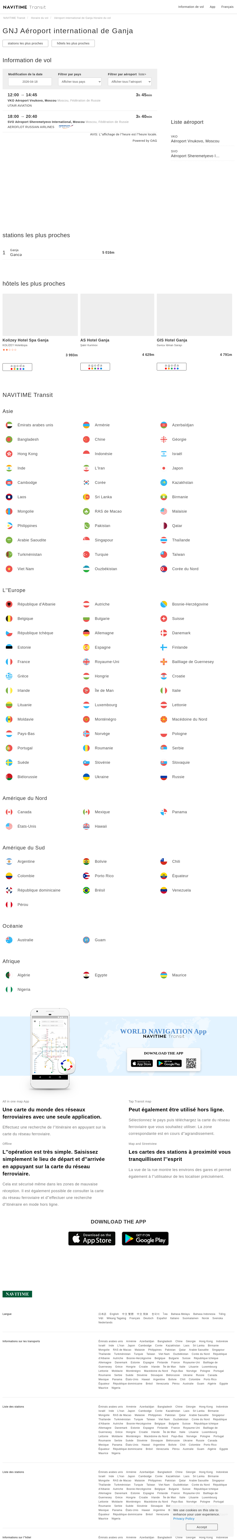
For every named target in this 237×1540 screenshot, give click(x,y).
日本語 (102, 1314)
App (212, 6)
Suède (129, 1375)
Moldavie (117, 1370)
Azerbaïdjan (146, 1341)
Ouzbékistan (180, 1354)
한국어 (156, 1314)
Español (162, 1318)
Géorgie (191, 1341)
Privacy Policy (183, 1518)
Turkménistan (122, 1354)
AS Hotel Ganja (94, 340)
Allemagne (104, 1362)
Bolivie (172, 1379)
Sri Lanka (198, 1345)
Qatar (182, 1349)
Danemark (121, 1362)
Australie (188, 1383)
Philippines (155, 1349)
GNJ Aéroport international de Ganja (68, 31)
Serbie (118, 1375)
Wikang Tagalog (116, 1318)
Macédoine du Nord (156, 1370)
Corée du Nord (201, 1354)
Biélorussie (173, 1375)
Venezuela (162, 1383)
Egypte (223, 1383)
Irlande (155, 1366)
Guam (200, 1383)
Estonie (135, 1362)
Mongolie (104, 1349)
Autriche (118, 1358)
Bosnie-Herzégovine (139, 1358)
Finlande (162, 1362)
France (175, 1362)
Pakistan (170, 1349)
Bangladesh (165, 1341)
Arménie (131, 1341)
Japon (131, 1345)
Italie (182, 1366)
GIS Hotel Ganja (172, 340)
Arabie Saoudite (199, 1349)
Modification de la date (25, 74)
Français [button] (227, 6)
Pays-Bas (177, 1370)
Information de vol (191, 6)
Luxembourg (209, 1366)
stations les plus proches (25, 43)
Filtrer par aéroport (127, 74)
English (114, 1314)
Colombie (194, 1379)
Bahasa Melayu (180, 1314)
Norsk (205, 1318)
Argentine (159, 1379)
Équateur (104, 1383)
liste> (142, 74)
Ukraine (188, 1375)
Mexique (103, 1379)
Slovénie (142, 1375)
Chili (182, 1379)
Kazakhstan (173, 1345)
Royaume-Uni (191, 1362)
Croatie (143, 1366)
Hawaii (146, 1379)
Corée (159, 1345)
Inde (111, 1345)
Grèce (119, 1366)
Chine (179, 1341)
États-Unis (132, 1379)
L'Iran (120, 1345)
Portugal (219, 1370)
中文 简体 (142, 1314)
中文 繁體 (128, 1314)
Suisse (186, 1358)
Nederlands (105, 1322)
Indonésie (222, 1341)
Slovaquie (157, 1375)
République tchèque (206, 1358)
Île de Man (169, 1366)
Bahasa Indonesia (204, 1314)
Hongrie (131, 1366)
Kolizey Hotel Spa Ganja (26, 340)
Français (135, 1318)
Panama (117, 1379)
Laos (186, 1345)
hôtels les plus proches (73, 43)
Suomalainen (191, 1318)
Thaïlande (104, 1354)
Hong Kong (206, 1341)
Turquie (138, 1354)
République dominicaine (127, 1383)
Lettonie (103, 1370)
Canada (212, 1375)
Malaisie (140, 1349)
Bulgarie (174, 1358)
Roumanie (104, 1375)
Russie (200, 1375)
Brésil (149, 1383)
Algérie (212, 1383)
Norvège (191, 1370)
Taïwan (150, 1354)
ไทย (165, 1314)
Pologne (205, 1370)
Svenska (217, 1318)
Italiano (174, 1318)
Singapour (218, 1349)
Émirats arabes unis (110, 1341)
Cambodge (145, 1345)
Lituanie (193, 1366)
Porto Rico (210, 1379)
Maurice (103, 1387)
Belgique (160, 1358)
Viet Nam (164, 1354)
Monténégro (133, 1370)
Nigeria (116, 1387)
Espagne (148, 1362)
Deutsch (148, 1318)
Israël (101, 1345)
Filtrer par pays (69, 74)
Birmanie (213, 1345)
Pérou (176, 1383)
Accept (202, 1527)
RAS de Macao (122, 1349)
